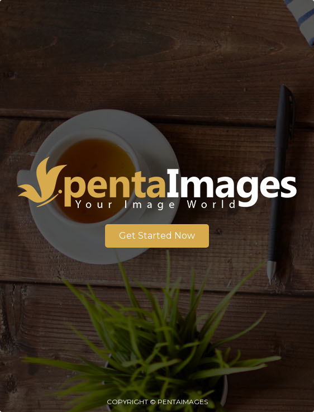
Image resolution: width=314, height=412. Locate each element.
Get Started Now (157, 235)
